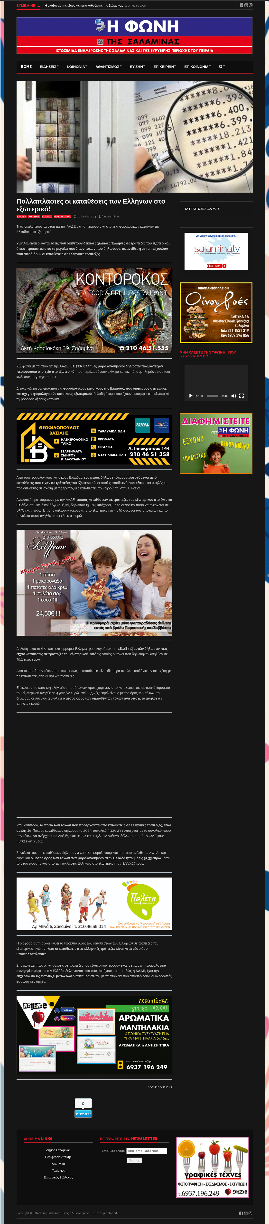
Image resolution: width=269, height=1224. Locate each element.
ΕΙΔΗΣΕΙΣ (48, 67)
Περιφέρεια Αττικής (58, 1157)
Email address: (134, 1151)
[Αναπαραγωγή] (190, 395)
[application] (216, 383)
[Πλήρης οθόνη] (241, 395)
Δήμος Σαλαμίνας (58, 1150)
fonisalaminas (110, 216)
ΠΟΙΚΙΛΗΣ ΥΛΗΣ (62, 216)
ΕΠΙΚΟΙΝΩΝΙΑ (196, 67)
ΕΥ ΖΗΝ (136, 67)
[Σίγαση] (233, 395)
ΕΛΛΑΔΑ (21, 216)
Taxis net (58, 1170)
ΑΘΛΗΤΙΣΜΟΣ (107, 67)
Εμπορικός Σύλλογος (58, 1177)
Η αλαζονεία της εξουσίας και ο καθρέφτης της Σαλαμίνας (84, 5)
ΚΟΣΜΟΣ (47, 216)
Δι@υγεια (58, 1164)
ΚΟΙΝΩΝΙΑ (76, 67)
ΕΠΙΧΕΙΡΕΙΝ (163, 67)
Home (26, 67)
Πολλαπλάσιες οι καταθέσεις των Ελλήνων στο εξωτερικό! (91, 205)
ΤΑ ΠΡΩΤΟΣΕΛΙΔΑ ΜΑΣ (202, 209)
